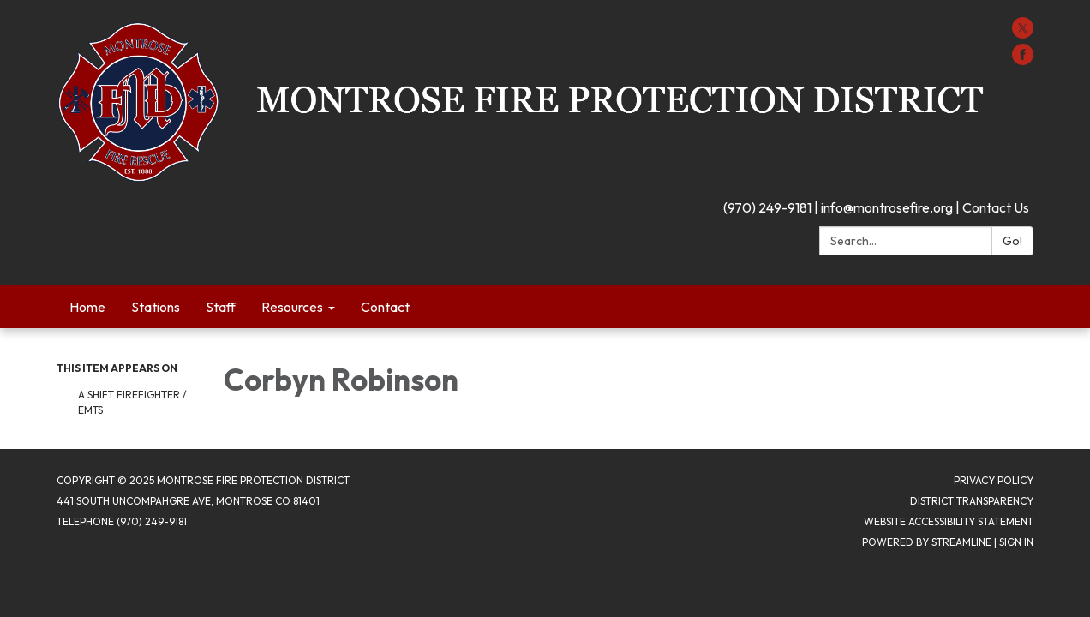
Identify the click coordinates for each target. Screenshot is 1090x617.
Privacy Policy (993, 480)
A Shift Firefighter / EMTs (132, 402)
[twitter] (1022, 33)
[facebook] (1022, 60)
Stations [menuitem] (155, 306)
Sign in (1016, 542)
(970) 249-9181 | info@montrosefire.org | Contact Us (876, 207)
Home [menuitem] (87, 306)
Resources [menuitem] (292, 306)
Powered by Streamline (926, 542)
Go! (1012, 241)
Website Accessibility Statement (948, 521)
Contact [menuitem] (385, 306)
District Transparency (971, 500)
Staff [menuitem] (221, 306)
